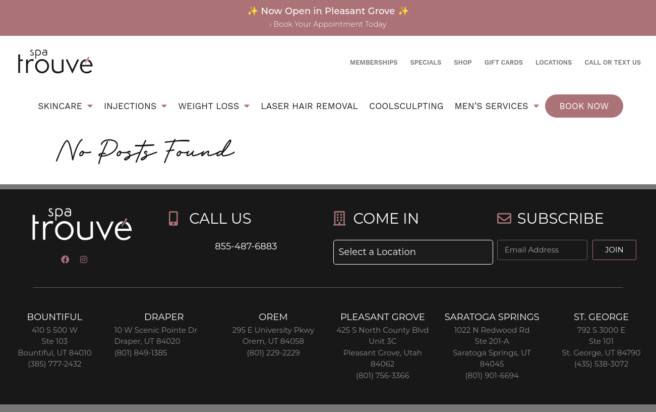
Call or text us (612, 62)
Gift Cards (504, 62)
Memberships (373, 62)
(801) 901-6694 (491, 375)
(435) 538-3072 (601, 364)
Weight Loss (214, 106)
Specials (425, 62)
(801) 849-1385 (140, 352)
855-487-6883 (246, 246)
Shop (462, 62)
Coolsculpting (406, 106)
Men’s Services (497, 106)
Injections (135, 106)
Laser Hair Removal (309, 106)
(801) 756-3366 (382, 375)
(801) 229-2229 (273, 352)
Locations (553, 62)
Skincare (65, 106)
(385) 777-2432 (54, 364)
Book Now (584, 106)
